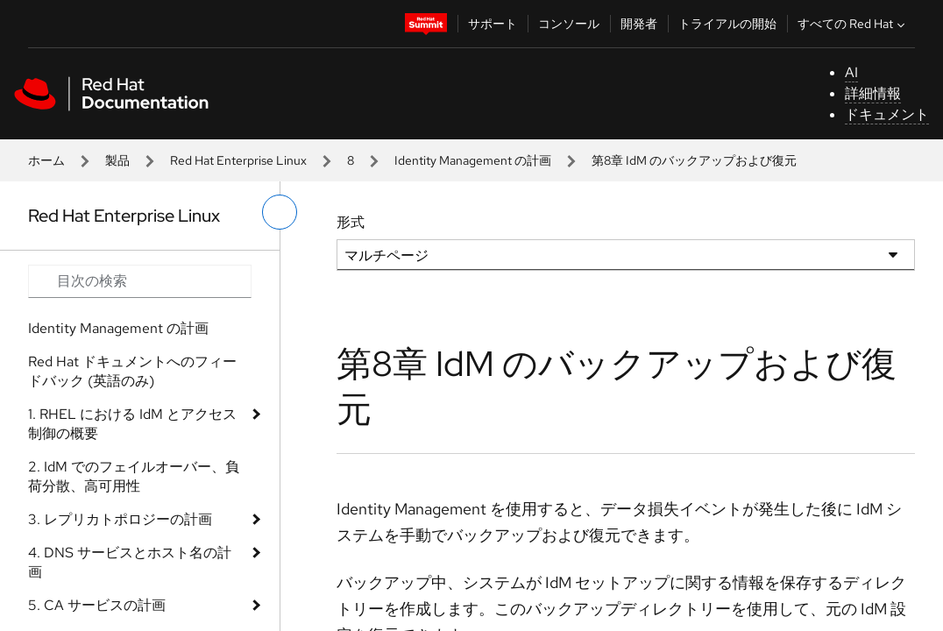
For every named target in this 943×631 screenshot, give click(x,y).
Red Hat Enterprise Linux (238, 160)
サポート (492, 24)
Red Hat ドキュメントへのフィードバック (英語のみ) (132, 371)
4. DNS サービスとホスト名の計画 (129, 562)
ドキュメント (887, 114)
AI (851, 72)
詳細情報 (873, 93)
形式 (351, 222)
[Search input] (140, 281)
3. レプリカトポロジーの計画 (120, 519)
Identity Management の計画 (472, 160)
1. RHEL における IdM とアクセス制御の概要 (132, 424)
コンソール (568, 24)
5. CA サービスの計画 (97, 605)
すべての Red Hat (853, 24)
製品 (117, 160)
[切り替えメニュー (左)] (279, 212)
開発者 (638, 24)
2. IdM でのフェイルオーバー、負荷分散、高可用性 (133, 476)
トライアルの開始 (727, 24)
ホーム (46, 160)
